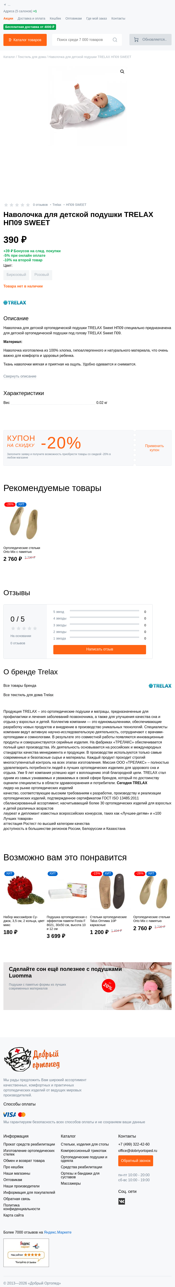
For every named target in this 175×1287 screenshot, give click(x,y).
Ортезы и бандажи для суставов (87, 1173)
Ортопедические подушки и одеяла (84, 1159)
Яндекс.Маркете (55, 1228)
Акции (8, 18)
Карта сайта (13, 1211)
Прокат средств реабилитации (28, 1144)
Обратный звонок (137, 1160)
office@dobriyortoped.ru (137, 1150)
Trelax (56, 205)
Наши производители (21, 1186)
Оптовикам (72, 18)
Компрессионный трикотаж (83, 1150)
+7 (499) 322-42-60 (134, 1144)
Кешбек (53, 18)
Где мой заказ (95, 18)
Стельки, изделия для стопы (83, 1144)
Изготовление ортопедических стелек (28, 1152)
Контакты (116, 18)
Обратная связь (16, 1198)
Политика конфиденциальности (29, 1205)
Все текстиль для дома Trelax (26, 695)
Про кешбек (13, 1167)
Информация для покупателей (28, 1192)
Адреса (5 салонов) (19, 11)
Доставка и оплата (30, 18)
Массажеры (70, 1179)
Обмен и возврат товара (23, 1160)
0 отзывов (40, 205)
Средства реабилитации (80, 1167)
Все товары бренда (18, 685)
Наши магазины (16, 1173)
